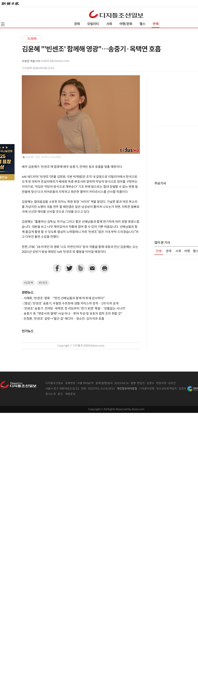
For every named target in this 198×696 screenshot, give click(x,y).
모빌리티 (93, 24)
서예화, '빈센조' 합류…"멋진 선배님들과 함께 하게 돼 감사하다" (64, 298)
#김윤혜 (28, 283)
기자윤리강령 (146, 388)
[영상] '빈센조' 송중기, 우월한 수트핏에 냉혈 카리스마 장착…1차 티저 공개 (71, 303)
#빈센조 (43, 283)
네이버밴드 (80, 268)
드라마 (32, 39)
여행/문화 (125, 24)
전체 (159, 251)
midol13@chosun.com (55, 61)
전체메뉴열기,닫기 (3, 24)
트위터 (68, 268)
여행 (187, 251)
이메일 (92, 268)
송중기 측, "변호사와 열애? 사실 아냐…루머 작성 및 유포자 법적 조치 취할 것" (73, 314)
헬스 (142, 24)
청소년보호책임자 (166, 388)
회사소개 (50, 394)
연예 (155, 24)
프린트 (104, 268)
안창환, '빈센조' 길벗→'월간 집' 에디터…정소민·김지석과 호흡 (64, 319)
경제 (77, 24)
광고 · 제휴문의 (66, 394)
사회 (109, 24)
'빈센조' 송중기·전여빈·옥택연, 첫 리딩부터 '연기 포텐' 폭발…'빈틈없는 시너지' (75, 308)
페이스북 (57, 268)
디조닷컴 (116, 14)
